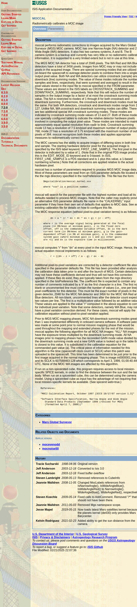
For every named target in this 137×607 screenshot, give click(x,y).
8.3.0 (4, 92)
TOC (131, 16)
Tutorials (7, 141)
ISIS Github (95, 559)
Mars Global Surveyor (57, 435)
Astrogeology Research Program (94, 550)
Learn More (8, 18)
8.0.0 (4, 103)
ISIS (35, 550)
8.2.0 (4, 96)
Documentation (10, 137)
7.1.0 (4, 111)
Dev (3, 88)
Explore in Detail (11, 21)
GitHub (5, 69)
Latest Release (10, 85)
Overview (39, 28)
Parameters (55, 28)
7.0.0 (4, 115)
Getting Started (11, 14)
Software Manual (12, 62)
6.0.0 (4, 119)
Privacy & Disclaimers (55, 550)
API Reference (10, 73)
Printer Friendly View (115, 16)
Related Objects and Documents (57, 445)
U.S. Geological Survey (92, 547)
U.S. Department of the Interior (53, 547)
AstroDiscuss (9, 66)
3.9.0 (4, 122)
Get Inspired (8, 25)
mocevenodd (51, 457)
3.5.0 (4, 126)
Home (4, 2)
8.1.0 (4, 100)
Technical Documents (14, 145)
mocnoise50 (50, 461)
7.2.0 (4, 107)
